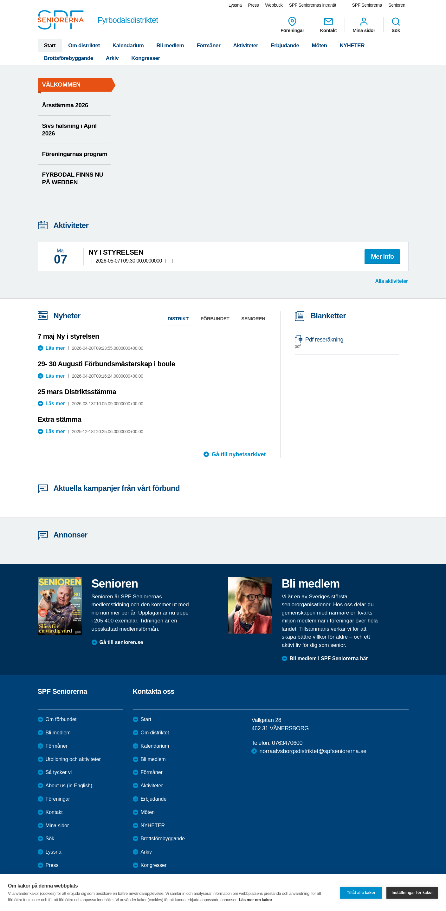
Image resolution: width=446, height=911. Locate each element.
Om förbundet (61, 719)
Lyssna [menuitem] (235, 5)
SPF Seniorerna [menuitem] (367, 5)
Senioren (253, 318)
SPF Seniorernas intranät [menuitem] (312, 5)
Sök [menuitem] (396, 25)
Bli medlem (170, 45)
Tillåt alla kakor (361, 892)
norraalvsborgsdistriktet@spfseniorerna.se (312, 751)
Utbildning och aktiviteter (73, 759)
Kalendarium (128, 45)
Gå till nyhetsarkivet (238, 454)
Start (50, 45)
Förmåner (208, 45)
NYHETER (352, 45)
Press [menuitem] (253, 5)
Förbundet (215, 318)
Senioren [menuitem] (396, 5)
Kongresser (145, 58)
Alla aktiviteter (391, 281)
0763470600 (287, 743)
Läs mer (55, 348)
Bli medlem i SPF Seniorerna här (329, 658)
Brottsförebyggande (68, 58)
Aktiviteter (245, 45)
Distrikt (178, 318)
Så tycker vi (59, 772)
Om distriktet (84, 45)
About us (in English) (69, 785)
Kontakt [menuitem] (328, 25)
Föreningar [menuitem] (292, 25)
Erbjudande (285, 45)
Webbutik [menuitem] (273, 5)
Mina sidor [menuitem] (363, 25)
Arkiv (112, 58)
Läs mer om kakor (255, 899)
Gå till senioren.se (121, 642)
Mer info (382, 256)
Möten (319, 45)
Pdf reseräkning (344, 342)
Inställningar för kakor (412, 892)
